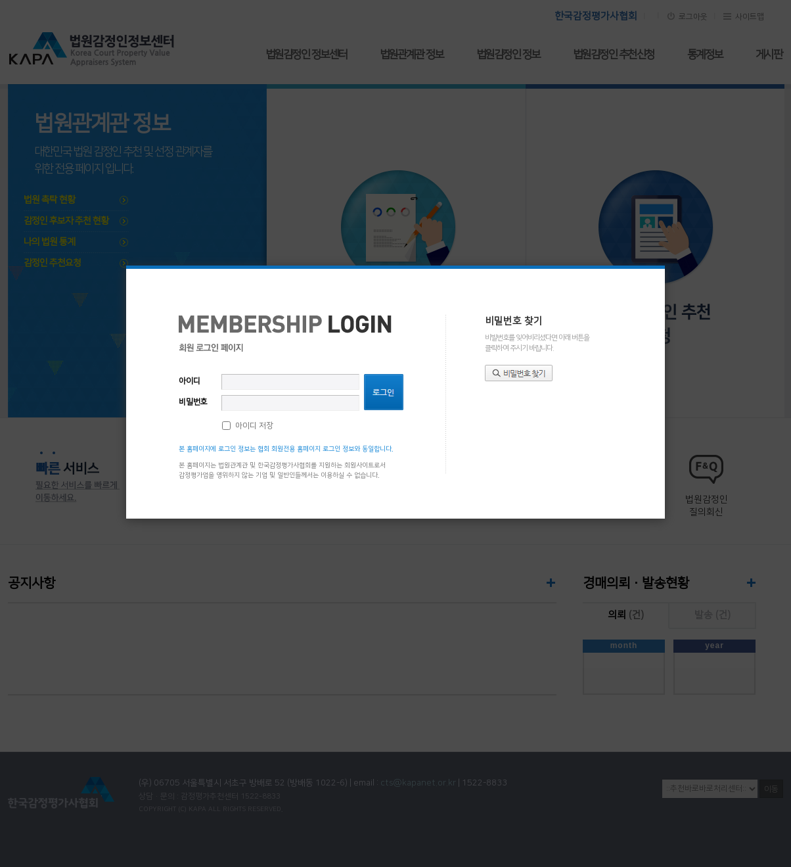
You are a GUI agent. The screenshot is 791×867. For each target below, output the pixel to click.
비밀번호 (193, 402)
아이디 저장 (254, 425)
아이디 (189, 381)
